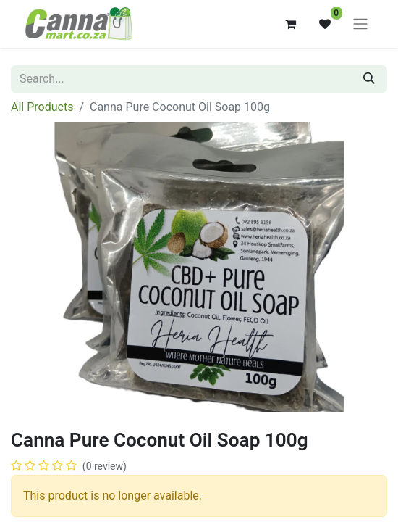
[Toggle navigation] (360, 24)
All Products (42, 107)
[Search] (369, 79)
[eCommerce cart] (290, 23)
